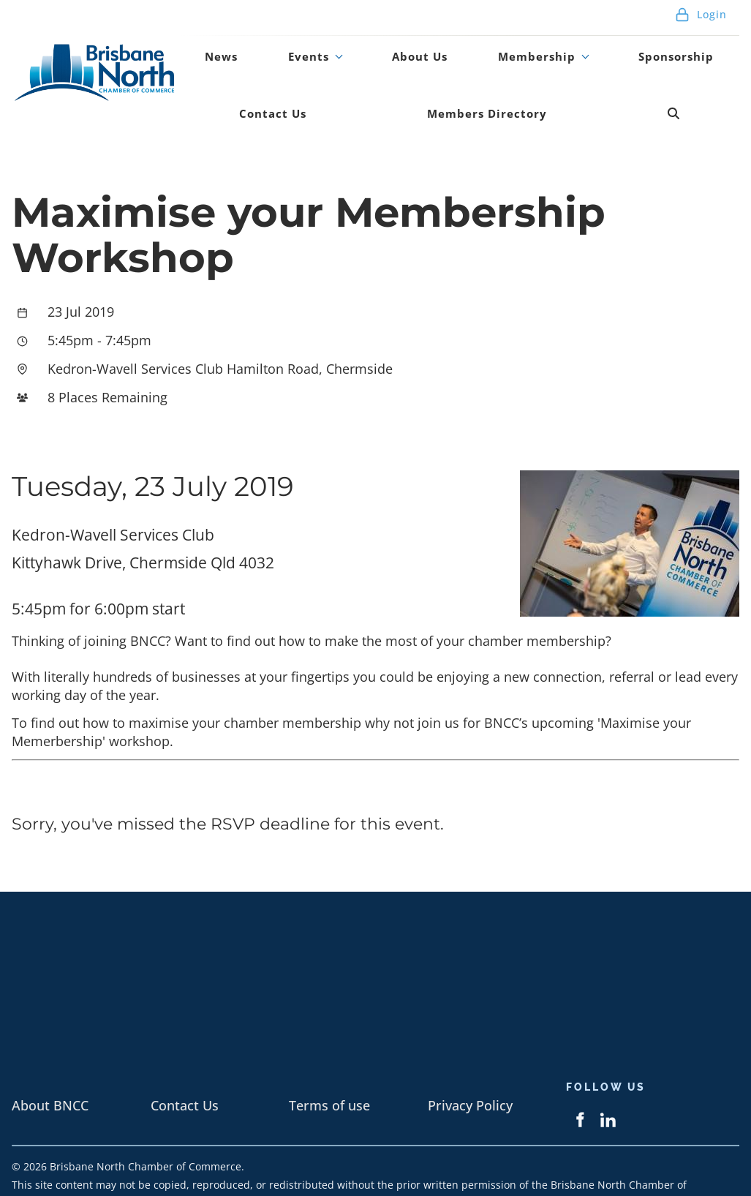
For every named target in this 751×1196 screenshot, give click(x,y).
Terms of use (329, 1066)
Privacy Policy (470, 1066)
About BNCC (50, 1066)
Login (701, 14)
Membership (463, 47)
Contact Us (689, 47)
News (209, 47)
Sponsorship (585, 47)
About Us (363, 47)
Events (273, 47)
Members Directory (351, 84)
